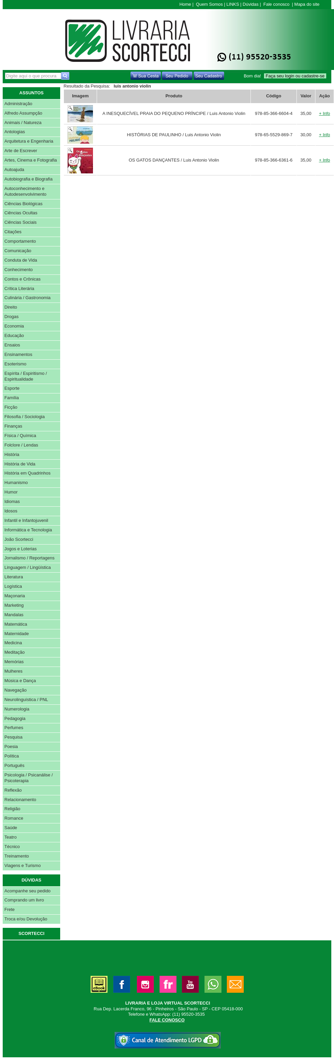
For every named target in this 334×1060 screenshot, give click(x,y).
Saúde (10, 827)
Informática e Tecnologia (28, 529)
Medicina (13, 642)
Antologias (14, 131)
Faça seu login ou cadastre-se (295, 75)
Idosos (10, 510)
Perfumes (13, 727)
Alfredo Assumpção (23, 113)
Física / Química (20, 435)
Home (185, 4)
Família (11, 397)
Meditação (14, 652)
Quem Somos (209, 4)
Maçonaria (14, 595)
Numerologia (16, 709)
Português (14, 765)
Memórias (14, 661)
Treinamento (16, 856)
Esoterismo (15, 363)
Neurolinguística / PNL (26, 699)
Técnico (12, 846)
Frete (9, 909)
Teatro (10, 837)
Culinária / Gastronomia (27, 297)
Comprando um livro (24, 899)
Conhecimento (18, 269)
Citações (13, 231)
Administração (18, 103)
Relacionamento (20, 799)
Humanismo (16, 482)
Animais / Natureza (23, 122)
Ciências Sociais (20, 222)
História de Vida (19, 463)
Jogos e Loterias (20, 548)
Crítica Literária (19, 288)
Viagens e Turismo (22, 865)
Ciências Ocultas (21, 212)
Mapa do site (306, 4)
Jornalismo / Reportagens (29, 557)
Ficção (10, 407)
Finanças (13, 426)
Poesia (11, 746)
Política (11, 755)
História (11, 454)
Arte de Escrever (20, 150)
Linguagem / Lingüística (27, 567)
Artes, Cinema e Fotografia (30, 160)
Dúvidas (251, 4)
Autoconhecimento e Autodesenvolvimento (25, 191)
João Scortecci (18, 539)
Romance (13, 818)
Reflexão (13, 790)
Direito (10, 307)
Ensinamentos (18, 354)
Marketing (14, 605)
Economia (14, 326)
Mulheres (13, 671)
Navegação (15, 690)
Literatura (13, 576)
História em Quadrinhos (27, 473)
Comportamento (20, 241)
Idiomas (12, 501)
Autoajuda (14, 169)
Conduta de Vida (20, 260)
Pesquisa (13, 737)
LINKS (232, 4)
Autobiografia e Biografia (28, 179)
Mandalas (13, 614)
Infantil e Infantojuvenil (26, 520)
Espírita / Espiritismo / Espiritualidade (25, 376)
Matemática (15, 624)
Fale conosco (276, 4)
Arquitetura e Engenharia (28, 141)
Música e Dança (20, 680)
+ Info (324, 113)
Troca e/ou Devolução (25, 918)
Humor (11, 492)
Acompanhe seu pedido (27, 890)
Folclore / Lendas (21, 445)
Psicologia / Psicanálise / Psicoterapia (28, 777)
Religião (12, 808)
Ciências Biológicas (23, 203)
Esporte (12, 388)
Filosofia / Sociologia (24, 416)
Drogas (11, 316)
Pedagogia (14, 718)
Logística (13, 586)
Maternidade (16, 633)
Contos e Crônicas (22, 279)
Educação (14, 335)
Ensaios (12, 344)
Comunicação (17, 250)
